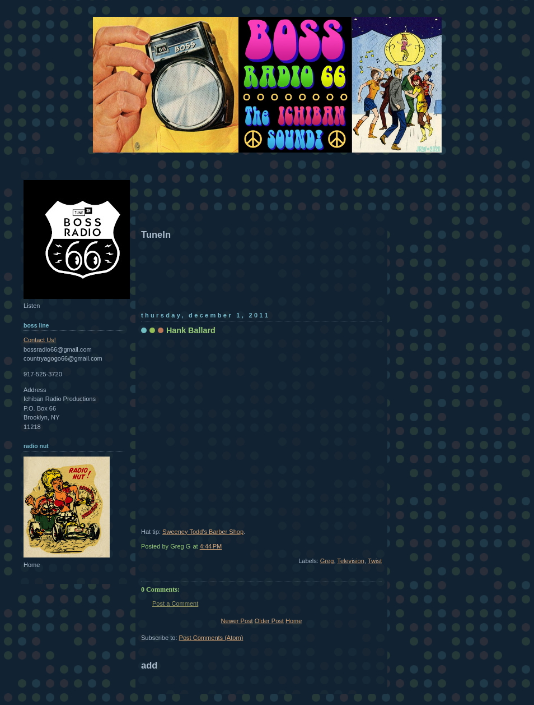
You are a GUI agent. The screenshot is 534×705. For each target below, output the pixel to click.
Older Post (269, 621)
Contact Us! (40, 340)
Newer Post (237, 621)
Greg (327, 560)
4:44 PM (211, 546)
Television (350, 560)
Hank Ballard (191, 330)
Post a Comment (175, 603)
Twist (375, 560)
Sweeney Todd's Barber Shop (202, 531)
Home (293, 621)
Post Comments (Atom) (211, 637)
